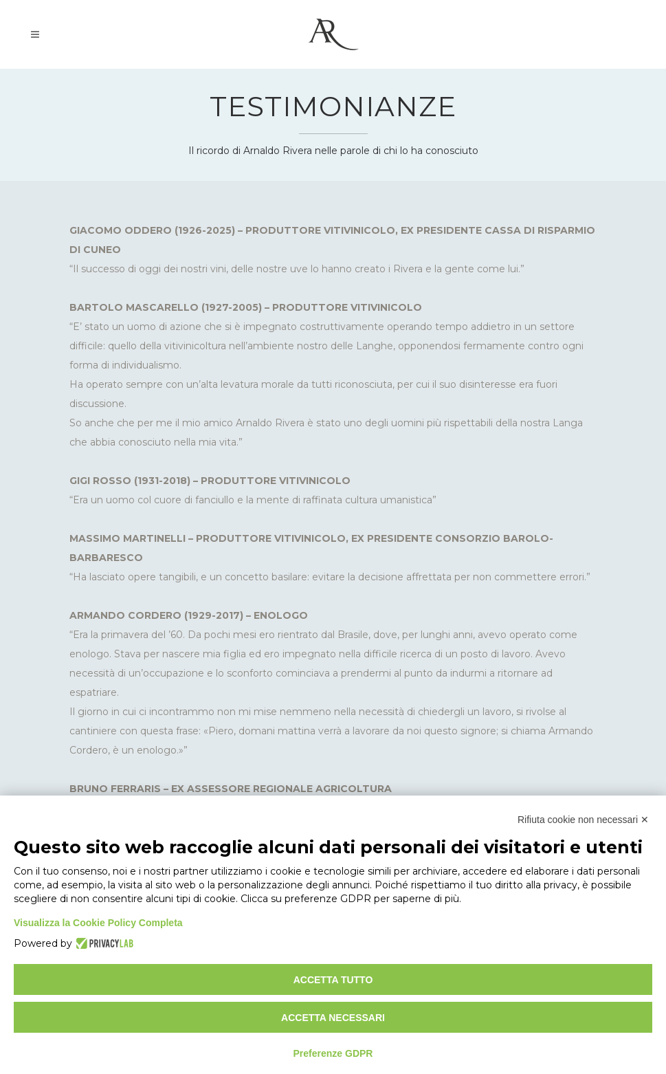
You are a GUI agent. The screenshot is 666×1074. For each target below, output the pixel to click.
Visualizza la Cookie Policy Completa (98, 922)
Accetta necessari (333, 1017)
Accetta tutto (333, 979)
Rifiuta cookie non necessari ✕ (583, 819)
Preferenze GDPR (333, 1053)
